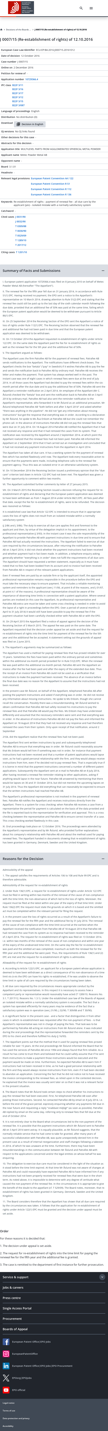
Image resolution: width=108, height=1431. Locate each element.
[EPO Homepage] (21, 8)
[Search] (81, 8)
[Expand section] (102, 1277)
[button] (54, 270)
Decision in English (29, 124)
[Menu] (91, 8)
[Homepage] (1, 29)
